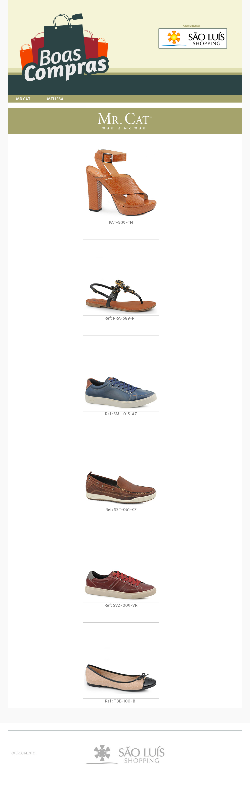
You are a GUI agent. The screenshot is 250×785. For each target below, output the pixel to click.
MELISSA (55, 98)
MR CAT (23, 98)
